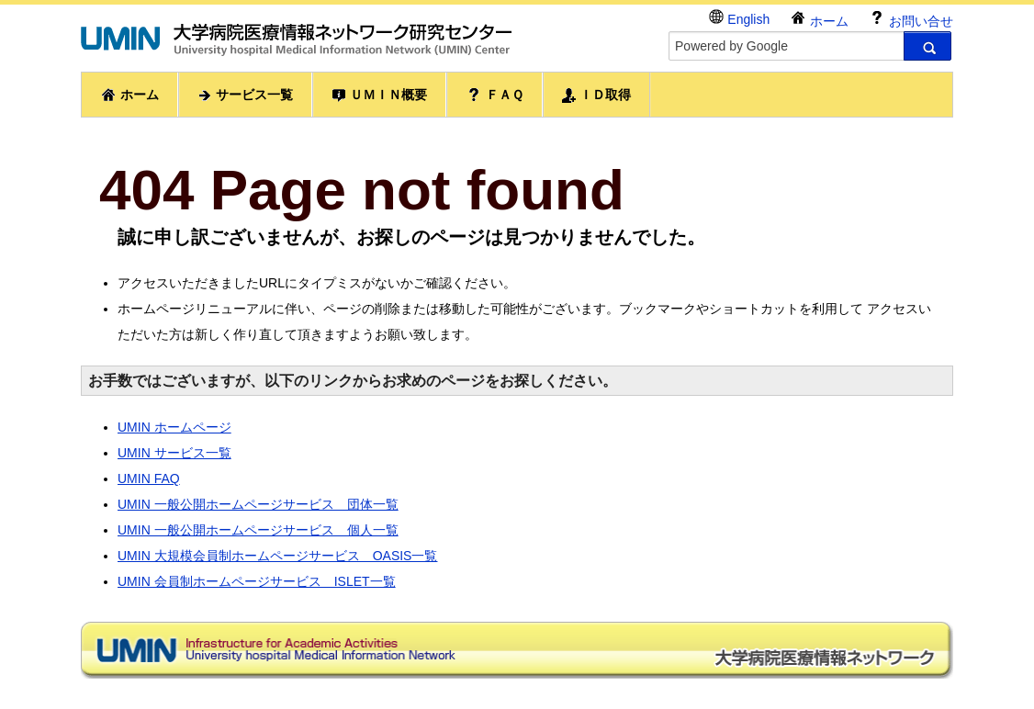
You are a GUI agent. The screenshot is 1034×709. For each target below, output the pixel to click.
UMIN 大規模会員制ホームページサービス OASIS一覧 (277, 555)
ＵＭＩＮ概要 (379, 95)
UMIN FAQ (149, 478)
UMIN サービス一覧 (174, 452)
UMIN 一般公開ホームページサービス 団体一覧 (258, 504)
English (739, 18)
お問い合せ (911, 18)
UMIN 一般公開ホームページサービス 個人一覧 (258, 530)
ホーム (819, 18)
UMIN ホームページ (174, 427)
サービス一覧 (245, 95)
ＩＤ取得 (597, 95)
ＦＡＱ (494, 94)
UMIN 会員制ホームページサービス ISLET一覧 (257, 581)
